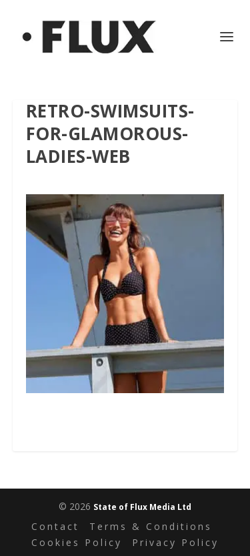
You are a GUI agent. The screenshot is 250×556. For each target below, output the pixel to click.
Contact (55, 526)
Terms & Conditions (150, 526)
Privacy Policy (175, 542)
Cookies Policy (76, 542)
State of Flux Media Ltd (142, 507)
